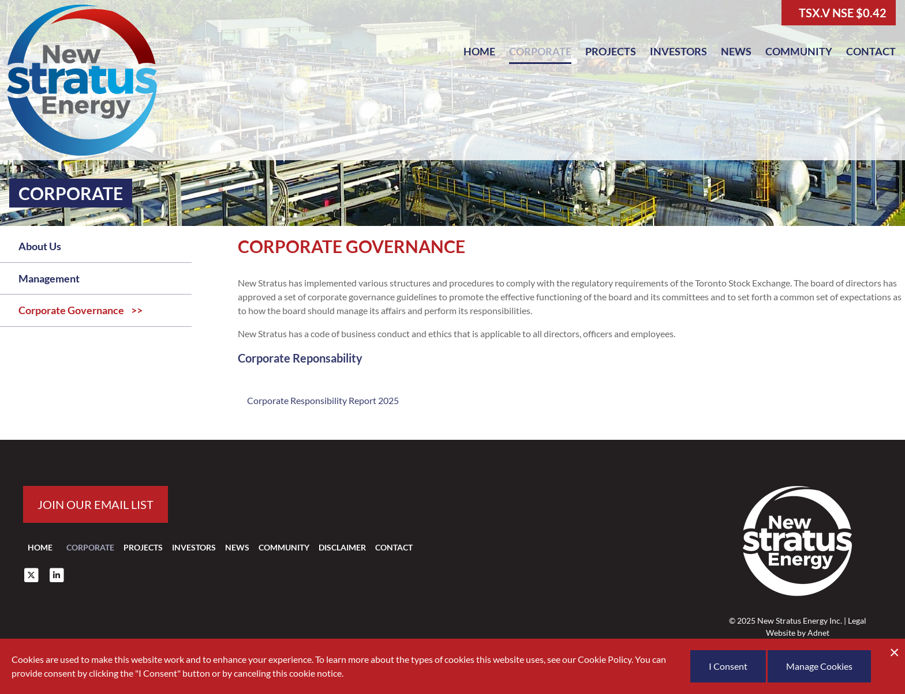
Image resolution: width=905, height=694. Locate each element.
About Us (39, 246)
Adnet (818, 633)
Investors (678, 51)
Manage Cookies (819, 666)
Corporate (540, 51)
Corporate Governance (71, 310)
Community (798, 51)
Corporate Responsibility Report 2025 (323, 400)
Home (479, 51)
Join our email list (96, 504)
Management (49, 278)
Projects (610, 51)
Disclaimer (342, 547)
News (736, 51)
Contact (871, 51)
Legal (857, 620)
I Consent (728, 666)
